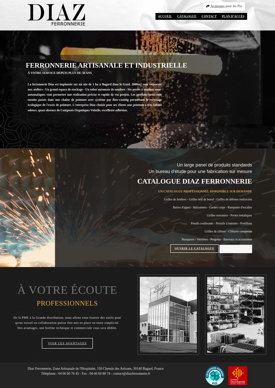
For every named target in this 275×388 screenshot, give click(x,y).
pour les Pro (226, 6)
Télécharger (235, 248)
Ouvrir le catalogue (194, 248)
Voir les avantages (67, 342)
